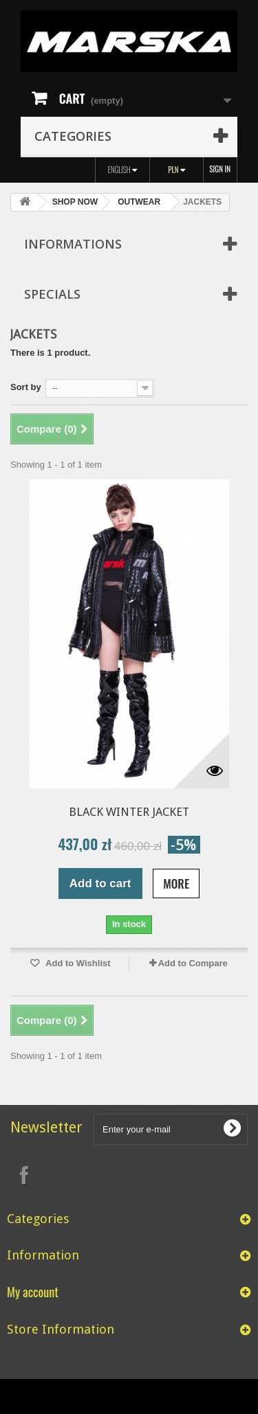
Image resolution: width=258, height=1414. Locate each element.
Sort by (25, 387)
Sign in (219, 168)
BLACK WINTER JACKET (129, 812)
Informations (73, 244)
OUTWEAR (139, 202)
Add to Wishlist (77, 963)
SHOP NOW (75, 202)
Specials (52, 294)
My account (32, 1291)
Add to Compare (193, 963)
